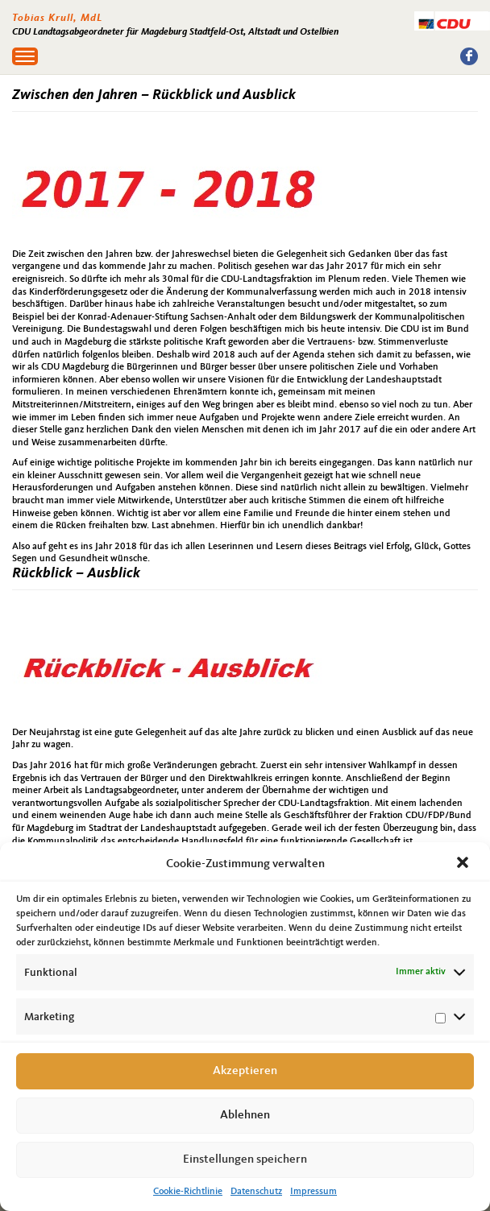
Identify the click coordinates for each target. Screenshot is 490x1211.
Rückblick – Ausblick (76, 573)
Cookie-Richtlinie (187, 1192)
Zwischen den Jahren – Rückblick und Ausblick (154, 95)
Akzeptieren (245, 1071)
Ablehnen (245, 1116)
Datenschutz (256, 1192)
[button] (464, 864)
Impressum (313, 1192)
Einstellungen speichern (245, 1160)
